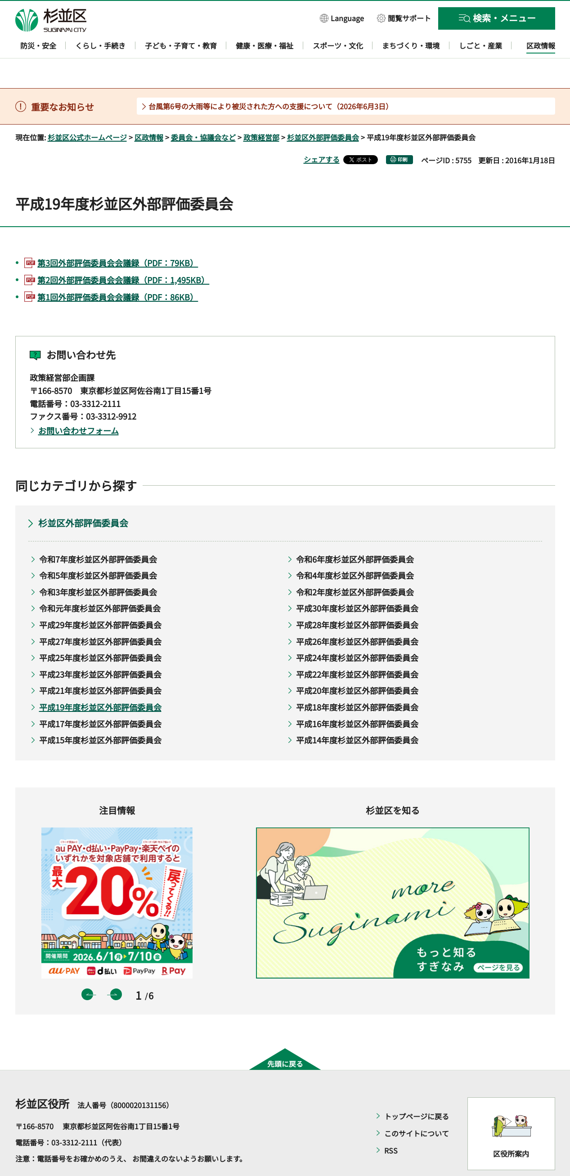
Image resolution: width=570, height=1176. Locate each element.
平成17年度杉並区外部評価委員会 (100, 697)
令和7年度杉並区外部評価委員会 (98, 533)
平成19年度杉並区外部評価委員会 (100, 681)
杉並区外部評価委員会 (323, 111)
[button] (342, 18)
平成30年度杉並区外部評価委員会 (357, 582)
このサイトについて (416, 1107)
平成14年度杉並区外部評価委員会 (357, 714)
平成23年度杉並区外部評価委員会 (100, 648)
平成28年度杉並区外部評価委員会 (357, 598)
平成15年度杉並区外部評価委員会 (100, 714)
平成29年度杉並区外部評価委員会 (100, 598)
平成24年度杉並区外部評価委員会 (357, 632)
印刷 (403, 133)
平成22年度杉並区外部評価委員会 (357, 648)
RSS (391, 1124)
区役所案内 (511, 1127)
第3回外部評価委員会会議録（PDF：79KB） (117, 236)
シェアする (322, 133)
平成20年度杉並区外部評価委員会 (357, 665)
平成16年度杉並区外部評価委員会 (357, 697)
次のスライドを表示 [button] (116, 969)
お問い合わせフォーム (78, 405)
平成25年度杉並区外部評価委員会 (100, 632)
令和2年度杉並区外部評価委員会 (355, 566)
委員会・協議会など (203, 111)
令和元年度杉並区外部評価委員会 (100, 582)
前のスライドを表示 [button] (87, 969)
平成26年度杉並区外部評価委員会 (357, 615)
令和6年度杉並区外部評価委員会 (355, 533)
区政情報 (149, 111)
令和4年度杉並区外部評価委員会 (355, 549)
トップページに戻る (416, 1090)
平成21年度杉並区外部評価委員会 (100, 665)
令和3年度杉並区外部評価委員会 (98, 566)
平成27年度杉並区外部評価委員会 (100, 615)
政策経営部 (261, 111)
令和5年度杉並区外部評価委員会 (98, 549)
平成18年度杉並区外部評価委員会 (357, 681)
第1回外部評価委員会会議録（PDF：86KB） (117, 271)
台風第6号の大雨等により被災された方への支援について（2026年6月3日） (270, 80)
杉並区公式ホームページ (87, 111)
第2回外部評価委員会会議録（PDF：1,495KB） (123, 253)
